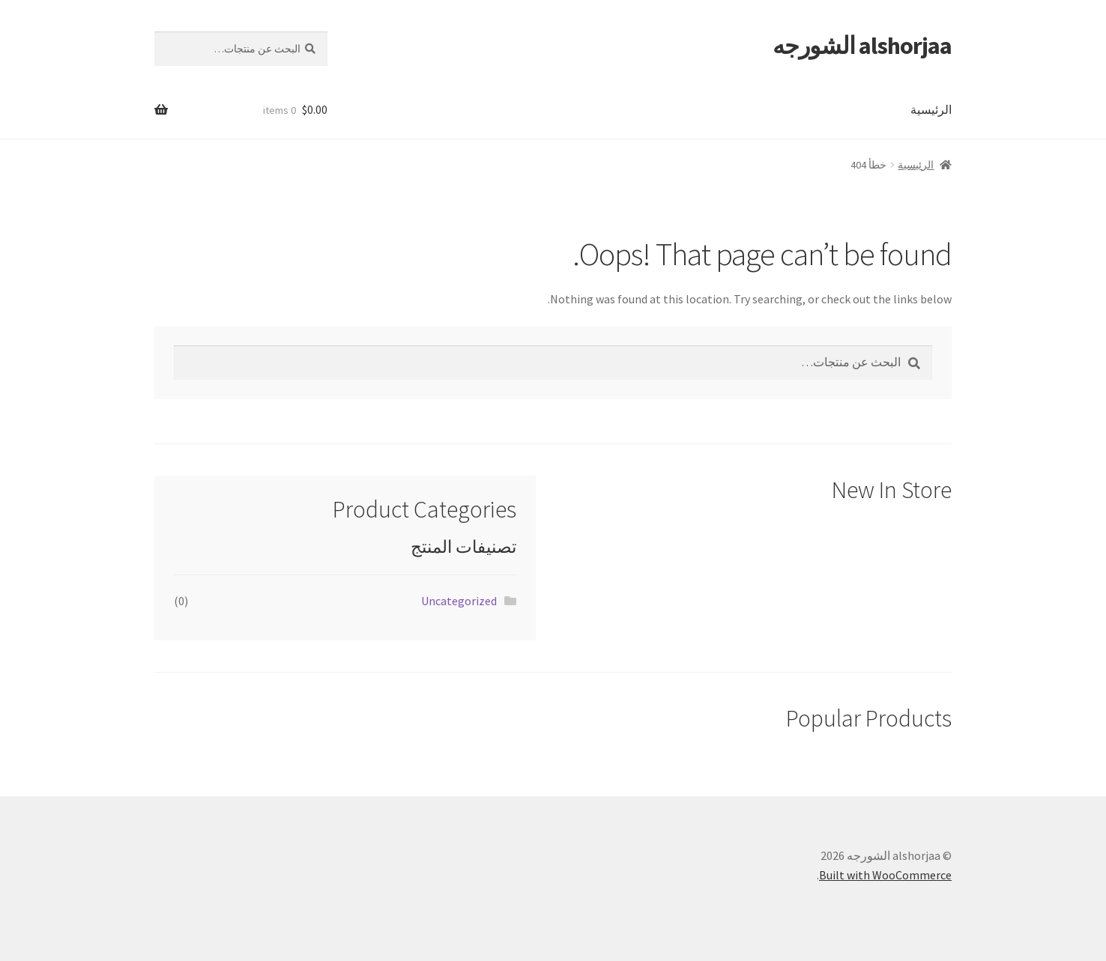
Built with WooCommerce (885, 874)
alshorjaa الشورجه (862, 46)
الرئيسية (931, 109)
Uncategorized (459, 600)
